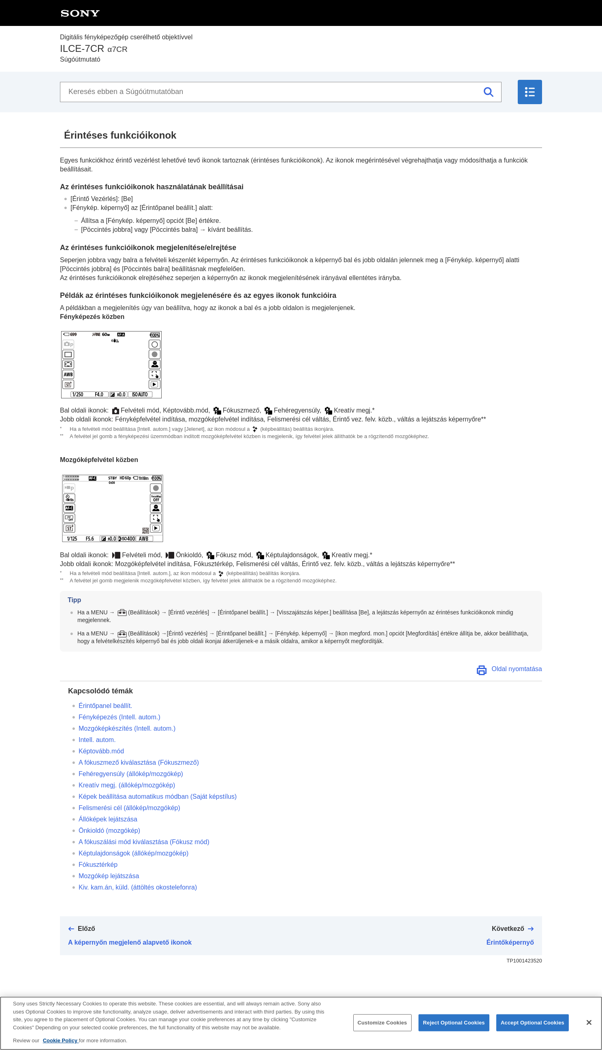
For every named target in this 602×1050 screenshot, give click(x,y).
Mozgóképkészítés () (127, 728)
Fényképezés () (119, 717)
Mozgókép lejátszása (109, 876)
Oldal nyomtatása (516, 668)
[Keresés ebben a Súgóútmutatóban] (281, 92)
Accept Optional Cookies (532, 1031)
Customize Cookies (382, 1031)
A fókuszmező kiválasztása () (139, 762)
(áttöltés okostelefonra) (138, 887)
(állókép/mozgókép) (131, 773)
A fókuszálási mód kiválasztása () (144, 841)
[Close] (589, 1030)
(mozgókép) (109, 830)
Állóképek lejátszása (108, 819)
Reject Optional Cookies (454, 1031)
